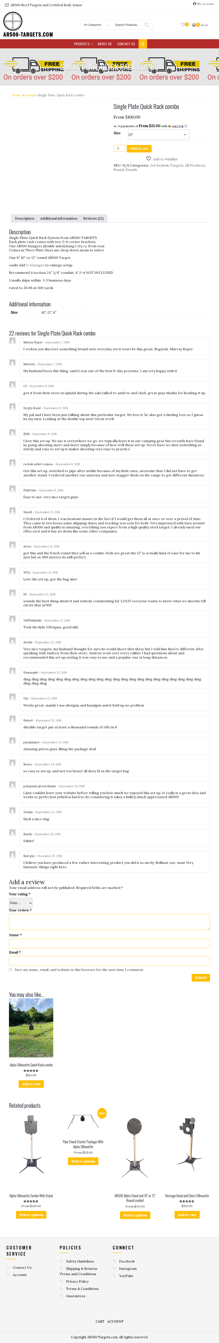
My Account (205, 4)
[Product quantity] (120, 148)
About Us (105, 43)
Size (117, 133)
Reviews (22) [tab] (93, 218)
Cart (100, 1321)
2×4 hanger (35, 265)
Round (30, 95)
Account (20, 1275)
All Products (195, 165)
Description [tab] (24, 218)
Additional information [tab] (58, 218)
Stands (131, 169)
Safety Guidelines (80, 1261)
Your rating (19, 894)
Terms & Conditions (82, 1288)
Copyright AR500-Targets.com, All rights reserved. (109, 1337)
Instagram (128, 1268)
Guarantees (75, 1296)
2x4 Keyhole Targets (166, 165)
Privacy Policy (77, 1281)
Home (17, 95)
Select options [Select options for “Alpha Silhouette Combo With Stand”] (31, 1215)
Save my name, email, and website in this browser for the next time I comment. (79, 969)
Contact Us (126, 43)
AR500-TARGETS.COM (28, 34)
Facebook (127, 1261)
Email (15, 952)
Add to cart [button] (31, 1084)
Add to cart (139, 148)
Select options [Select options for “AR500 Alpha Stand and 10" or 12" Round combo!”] (135, 1215)
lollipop (81, 246)
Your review (20, 910)
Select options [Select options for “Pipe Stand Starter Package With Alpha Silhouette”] (83, 1161)
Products (83, 43)
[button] (162, 126)
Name (15, 935)
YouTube (126, 1276)
